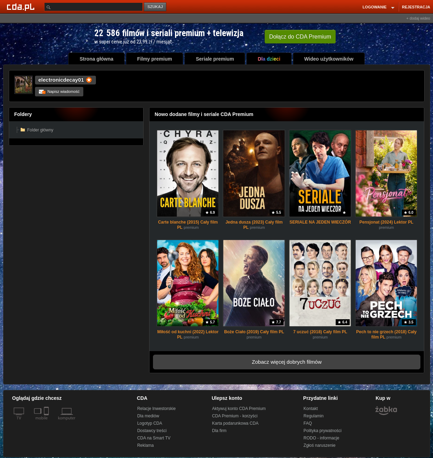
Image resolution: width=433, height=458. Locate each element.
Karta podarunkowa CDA (235, 423)
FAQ (307, 423)
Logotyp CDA (149, 423)
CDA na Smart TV (153, 438)
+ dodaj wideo (418, 18)
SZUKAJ (155, 7)
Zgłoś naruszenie (319, 445)
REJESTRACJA (416, 7)
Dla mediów (148, 415)
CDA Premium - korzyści (235, 415)
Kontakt (310, 408)
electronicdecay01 (61, 80)
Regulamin (313, 415)
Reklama (145, 445)
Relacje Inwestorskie (156, 408)
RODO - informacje (321, 438)
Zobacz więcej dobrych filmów (287, 362)
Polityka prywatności (322, 430)
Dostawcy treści (152, 430)
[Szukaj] (93, 6)
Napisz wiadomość (59, 91)
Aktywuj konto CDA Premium (239, 408)
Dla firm (219, 430)
